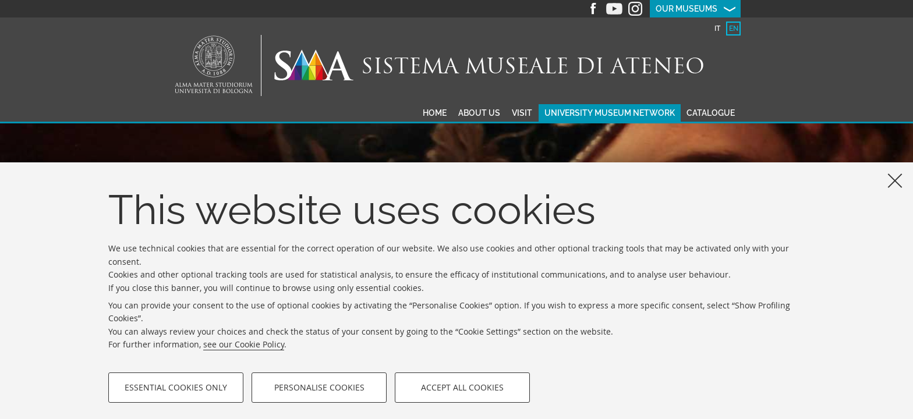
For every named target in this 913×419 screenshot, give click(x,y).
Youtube (614, 8)
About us (479, 113)
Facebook (593, 8)
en (733, 28)
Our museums (686, 8)
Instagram (635, 8)
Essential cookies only (176, 387)
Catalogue (710, 113)
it (717, 28)
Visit (522, 113)
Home (435, 113)
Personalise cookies (319, 387)
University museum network (609, 113)
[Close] (895, 180)
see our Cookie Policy (243, 344)
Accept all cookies (462, 387)
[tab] (717, 28)
